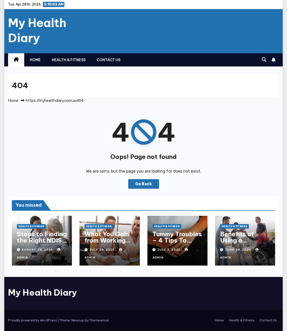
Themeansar (99, 320)
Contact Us (108, 60)
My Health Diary (37, 30)
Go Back (143, 183)
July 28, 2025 (102, 249)
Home (35, 60)
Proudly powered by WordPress (33, 320)
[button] (264, 59)
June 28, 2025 (238, 249)
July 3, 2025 (169, 249)
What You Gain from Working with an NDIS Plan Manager (107, 243)
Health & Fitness (69, 60)
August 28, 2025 (38, 249)
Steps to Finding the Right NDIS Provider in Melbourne (42, 243)
